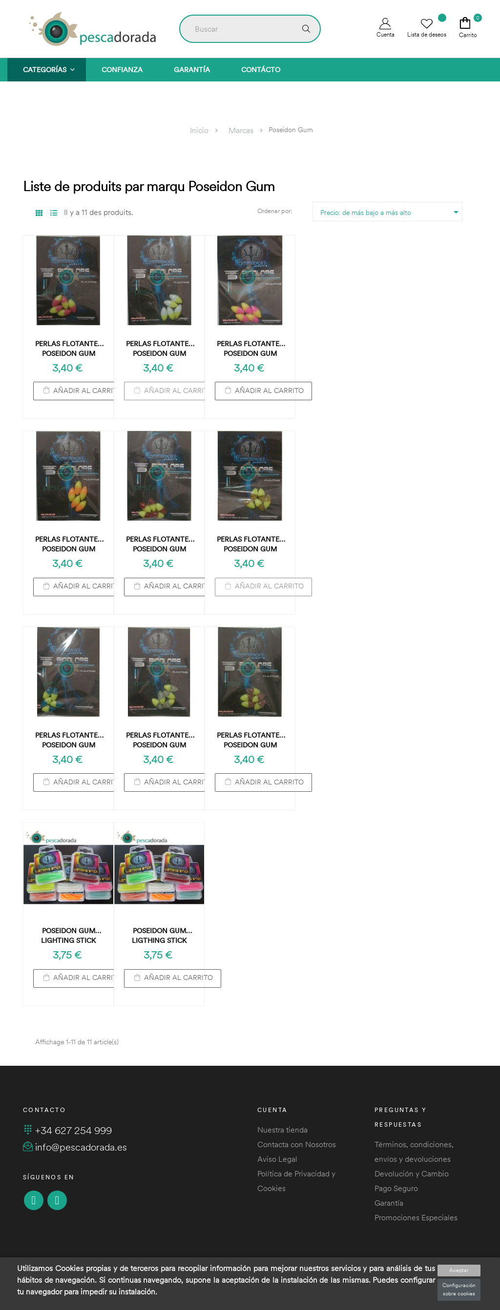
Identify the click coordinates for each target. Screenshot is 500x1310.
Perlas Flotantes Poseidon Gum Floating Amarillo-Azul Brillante (68, 740)
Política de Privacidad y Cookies (296, 1181)
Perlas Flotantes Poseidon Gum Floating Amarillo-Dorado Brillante (250, 544)
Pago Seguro (396, 1188)
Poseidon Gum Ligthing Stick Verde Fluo (159, 935)
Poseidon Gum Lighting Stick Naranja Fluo (68, 935)
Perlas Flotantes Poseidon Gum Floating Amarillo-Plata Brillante (159, 740)
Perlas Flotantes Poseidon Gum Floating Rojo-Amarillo (68, 348)
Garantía (389, 1203)
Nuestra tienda (282, 1129)
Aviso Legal (277, 1159)
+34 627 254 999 (67, 1130)
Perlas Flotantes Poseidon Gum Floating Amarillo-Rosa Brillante (250, 740)
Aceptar (459, 1270)
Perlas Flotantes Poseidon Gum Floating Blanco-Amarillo (159, 348)
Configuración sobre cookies (459, 1289)
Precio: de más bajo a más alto (391, 212)
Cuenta (385, 28)
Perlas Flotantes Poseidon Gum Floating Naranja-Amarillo (68, 544)
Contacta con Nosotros (296, 1144)
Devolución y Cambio (412, 1173)
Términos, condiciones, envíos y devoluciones (414, 1151)
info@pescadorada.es (75, 1147)
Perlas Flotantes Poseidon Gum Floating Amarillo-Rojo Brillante (159, 544)
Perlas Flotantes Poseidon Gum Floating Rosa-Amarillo (250, 348)
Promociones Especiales (416, 1217)
